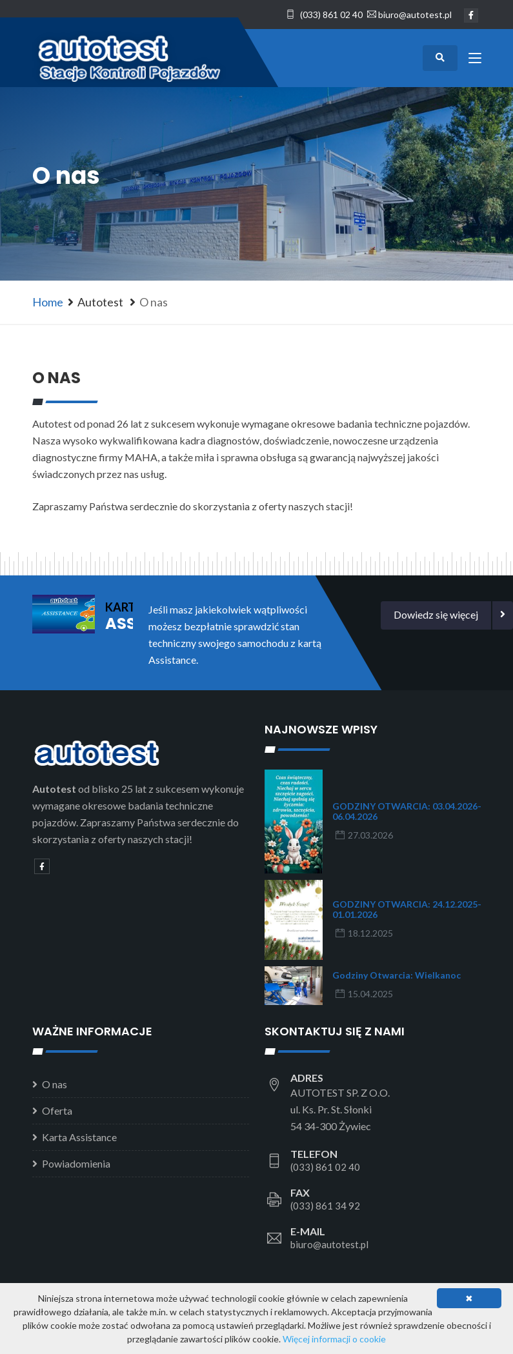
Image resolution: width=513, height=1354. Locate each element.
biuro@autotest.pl (415, 14)
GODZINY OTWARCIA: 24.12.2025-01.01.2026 (406, 909)
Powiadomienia (76, 1163)
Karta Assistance (79, 1137)
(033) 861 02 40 (324, 14)
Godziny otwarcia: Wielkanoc (396, 975)
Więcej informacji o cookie (334, 1338)
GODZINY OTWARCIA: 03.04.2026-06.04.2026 (406, 811)
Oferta (57, 1110)
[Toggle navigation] (474, 60)
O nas (54, 1084)
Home (47, 302)
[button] (436, 615)
